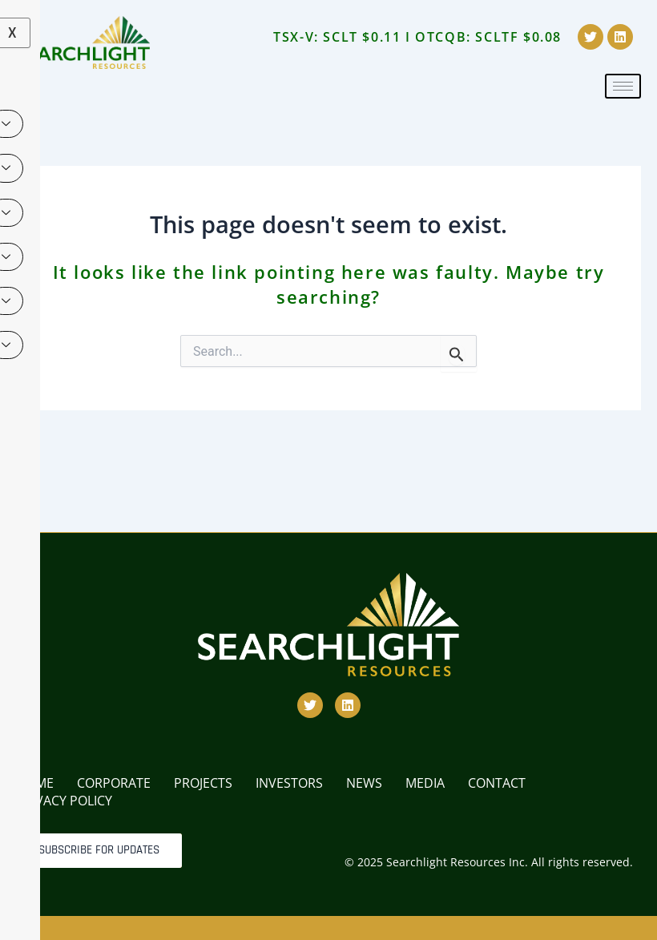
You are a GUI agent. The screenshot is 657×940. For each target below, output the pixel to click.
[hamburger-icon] (623, 86)
